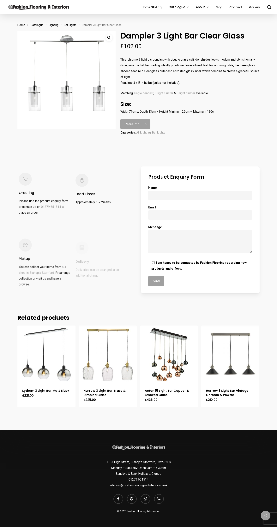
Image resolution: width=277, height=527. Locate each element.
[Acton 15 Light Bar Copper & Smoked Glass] (169, 355)
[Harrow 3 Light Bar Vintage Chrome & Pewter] (230, 355)
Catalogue (37, 25)
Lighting (53, 25)
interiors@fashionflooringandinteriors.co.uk (138, 485)
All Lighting (143, 132)
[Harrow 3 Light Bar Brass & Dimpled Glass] (108, 355)
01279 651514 (51, 212)
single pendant (144, 93)
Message (200, 240)
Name (200, 193)
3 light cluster (164, 93)
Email (200, 213)
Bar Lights (70, 25)
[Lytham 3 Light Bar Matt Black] (46, 355)
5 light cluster (186, 93)
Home (21, 25)
